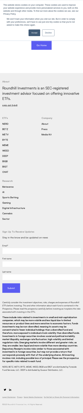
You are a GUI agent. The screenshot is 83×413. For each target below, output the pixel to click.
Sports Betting (10, 197)
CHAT (5, 171)
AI (3, 192)
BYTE (5, 139)
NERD (5, 123)
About (45, 123)
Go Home (42, 45)
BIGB (5, 161)
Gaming (6, 202)
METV (5, 134)
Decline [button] (48, 33)
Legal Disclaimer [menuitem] (9, 397)
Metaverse (8, 186)
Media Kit (47, 134)
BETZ (5, 129)
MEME (5, 145)
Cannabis (7, 213)
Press (44, 129)
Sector (6, 218)
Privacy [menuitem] (20, 397)
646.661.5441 (9, 105)
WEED (5, 150)
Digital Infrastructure (13, 208)
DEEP (5, 155)
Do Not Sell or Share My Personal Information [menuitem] (61, 397)
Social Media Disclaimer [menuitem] (33, 397)
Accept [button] (34, 33)
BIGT (5, 166)
